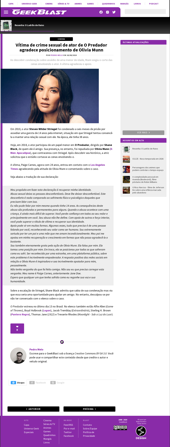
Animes (78, 3)
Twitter (68, 432)
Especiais (29, 432)
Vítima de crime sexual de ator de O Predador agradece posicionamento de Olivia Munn (61, 47)
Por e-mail (69, 428)
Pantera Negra (20, 314)
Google (57, 382)
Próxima (88, 409)
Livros (137, 3)
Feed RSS (68, 424)
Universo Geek (29, 3)
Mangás (124, 3)
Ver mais (143, 132)
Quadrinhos (108, 3)
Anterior (35, 409)
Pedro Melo (36, 349)
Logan (46, 310)
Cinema (48, 3)
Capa (10, 3)
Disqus (18, 382)
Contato (87, 424)
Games (90, 3)
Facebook (37, 382)
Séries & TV (63, 3)
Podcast (153, 3)
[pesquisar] (142, 13)
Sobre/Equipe (90, 428)
